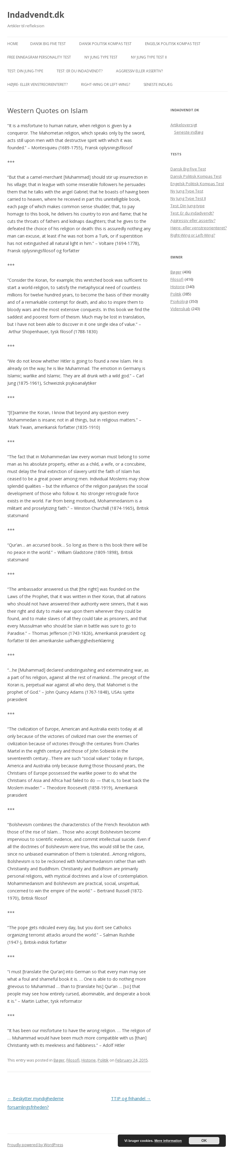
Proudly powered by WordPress (35, 1144)
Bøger (59, 1060)
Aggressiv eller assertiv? (139, 71)
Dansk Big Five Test (48, 43)
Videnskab (180, 308)
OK (204, 1141)
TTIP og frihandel (131, 1098)
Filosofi (73, 1060)
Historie (88, 1060)
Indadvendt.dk (35, 14)
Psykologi (179, 301)
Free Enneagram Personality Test (39, 57)
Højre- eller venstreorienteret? (37, 84)
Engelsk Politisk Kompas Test (172, 43)
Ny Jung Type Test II (149, 57)
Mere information (168, 1141)
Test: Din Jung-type (25, 71)
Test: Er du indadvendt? (80, 71)
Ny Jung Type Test (101, 57)
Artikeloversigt (183, 125)
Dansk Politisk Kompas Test (105, 43)
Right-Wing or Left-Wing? (105, 84)
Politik (103, 1060)
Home (12, 43)
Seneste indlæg (158, 84)
